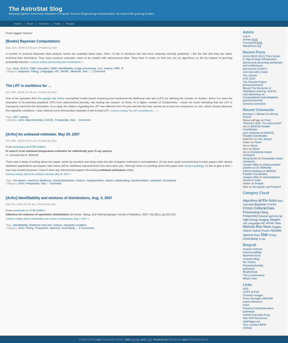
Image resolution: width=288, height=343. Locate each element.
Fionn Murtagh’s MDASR (258, 298)
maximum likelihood (39, 180)
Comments (252, 42)
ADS (245, 288)
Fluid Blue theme (198, 339)
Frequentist (62, 119)
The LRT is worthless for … (29, 86)
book (16, 68)
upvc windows (251, 132)
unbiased (155, 180)
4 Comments (86, 228)
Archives (44, 23)
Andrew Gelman (252, 249)
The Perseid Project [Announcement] (255, 83)
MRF (117, 68)
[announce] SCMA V (255, 68)
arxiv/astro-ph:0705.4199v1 (29, 146)
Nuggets (276, 227)
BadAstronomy (252, 255)
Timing (272, 235)
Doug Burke (250, 158)
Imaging (264, 219)
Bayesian (24, 71)
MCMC (65, 71)
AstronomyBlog (252, 252)
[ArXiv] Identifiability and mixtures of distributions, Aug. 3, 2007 (59, 198)
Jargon (275, 220)
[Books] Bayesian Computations (33, 41)
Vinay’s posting (193, 165)
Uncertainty (169, 180)
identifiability (65, 68)
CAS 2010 (249, 78)
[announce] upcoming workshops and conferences (263, 64)
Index (57, 23)
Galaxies (263, 216)
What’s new (250, 278)
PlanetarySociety (253, 265)
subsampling (121, 180)
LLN (99, 68)
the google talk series (51, 98)
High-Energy (250, 219)
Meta (278, 223)
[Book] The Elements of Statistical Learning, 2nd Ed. (260, 90)
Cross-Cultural (254, 208)
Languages (46, 71)
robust (109, 180)
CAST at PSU (251, 291)
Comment (84, 119)
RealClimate (250, 271)
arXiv (21, 119)
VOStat (247, 327)
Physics (265, 230)
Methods (76, 71)
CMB (33, 68)
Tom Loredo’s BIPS (254, 324)
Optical (257, 230)
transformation (139, 180)
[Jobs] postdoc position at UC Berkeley (262, 166)
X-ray (262, 238)
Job (245, 223)
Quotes (276, 230)
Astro (272, 201)
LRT (15, 116)
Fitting (34, 71)
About (30, 23)
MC (57, 71)
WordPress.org (252, 45)
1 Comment (98, 71)
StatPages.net (251, 321)
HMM (53, 68)
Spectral (55, 228)
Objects (247, 230)
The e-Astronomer (254, 275)
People (70, 23)
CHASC (49, 119)
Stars (257, 235)
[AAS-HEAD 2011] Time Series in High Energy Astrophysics (261, 58)
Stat (85, 71)
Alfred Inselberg (252, 171)
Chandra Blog (251, 258)
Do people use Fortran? (267, 186)
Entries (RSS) (87, 339)
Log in (246, 36)
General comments (254, 103)
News (267, 226)
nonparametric (95, 180)
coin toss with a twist (255, 71)
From (262, 122)
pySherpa (248, 268)
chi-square (19, 180)
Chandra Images (253, 295)
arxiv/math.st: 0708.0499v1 (29, 210)
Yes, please (250, 75)
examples (43, 68)
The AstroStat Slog (35, 8)
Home (18, 23)
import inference (252, 301)
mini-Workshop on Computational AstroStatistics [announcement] (260, 97)
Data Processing (258, 210)
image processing (85, 68)
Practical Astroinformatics (258, 308)
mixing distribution (63, 180)
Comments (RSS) (112, 339)
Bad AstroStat (34, 119)
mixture (108, 68)
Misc (259, 226)
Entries (250, 39)
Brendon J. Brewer (254, 113)
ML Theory (249, 262)
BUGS (24, 68)
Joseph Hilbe (251, 164)
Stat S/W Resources (255, 318)
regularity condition (75, 225)
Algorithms (250, 200)
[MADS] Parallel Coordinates (256, 128)
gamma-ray (275, 216)
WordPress (175, 339)
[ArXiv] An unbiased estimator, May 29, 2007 (43, 134)
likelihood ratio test (40, 225)
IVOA (246, 305)
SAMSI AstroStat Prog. (256, 314)
